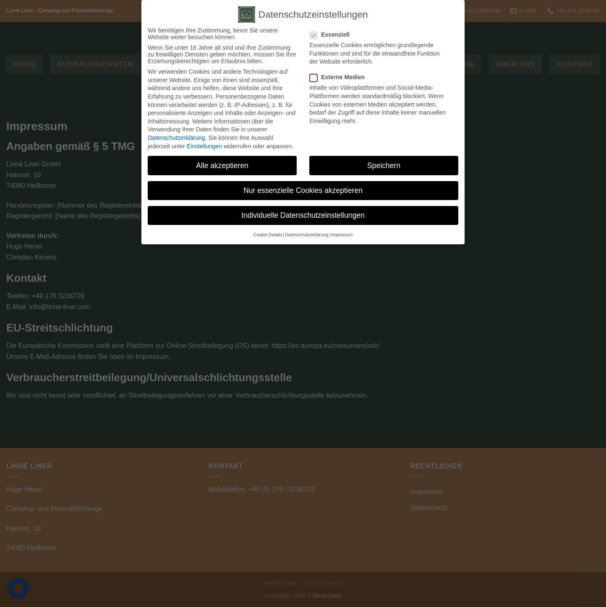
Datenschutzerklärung (176, 137)
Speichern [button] (384, 165)
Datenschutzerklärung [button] (306, 234)
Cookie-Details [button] (267, 234)
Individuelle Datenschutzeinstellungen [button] (303, 215)
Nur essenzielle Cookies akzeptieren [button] (302, 190)
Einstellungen (204, 146)
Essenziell (333, 34)
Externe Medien (340, 77)
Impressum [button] (342, 234)
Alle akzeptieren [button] (222, 165)
